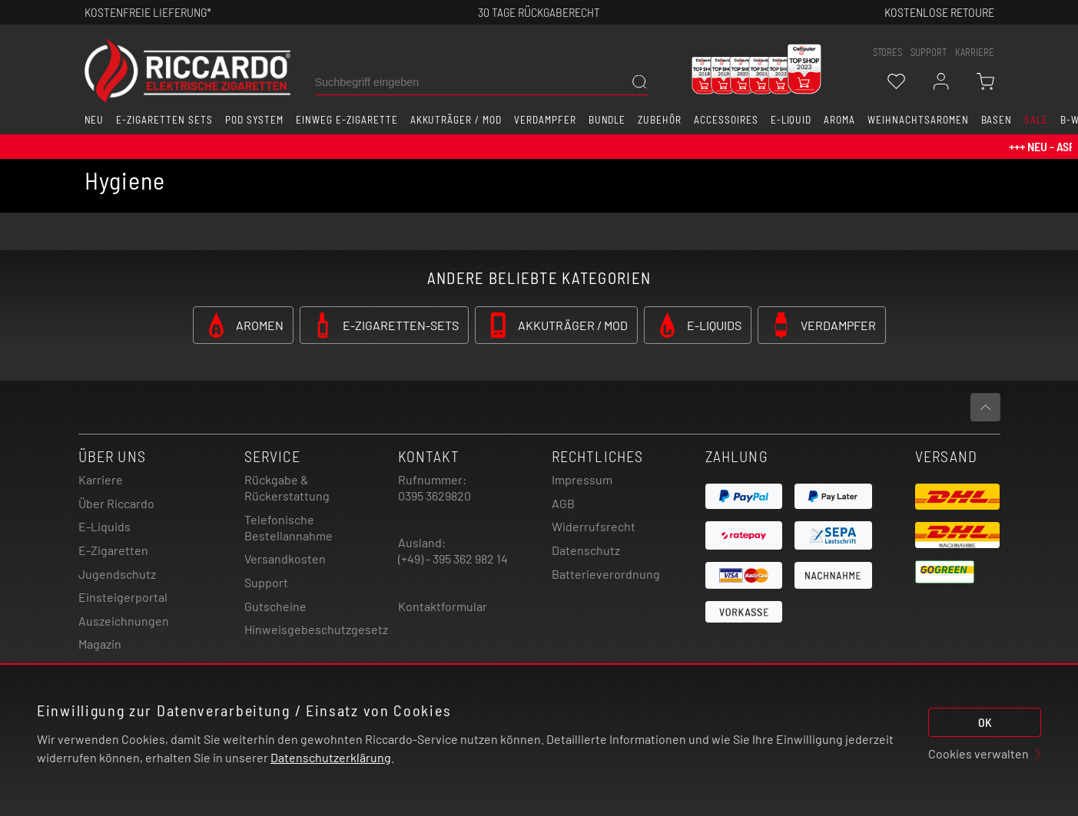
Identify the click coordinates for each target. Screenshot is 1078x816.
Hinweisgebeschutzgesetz (316, 629)
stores (887, 52)
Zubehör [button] (660, 120)
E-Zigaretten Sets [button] (164, 120)
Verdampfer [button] (545, 120)
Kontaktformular (442, 606)
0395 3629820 (434, 495)
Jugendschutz (117, 574)
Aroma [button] (839, 120)
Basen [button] (997, 120)
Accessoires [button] (726, 120)
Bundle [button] (607, 120)
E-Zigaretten (113, 550)
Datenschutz (586, 550)
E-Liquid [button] (791, 120)
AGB (563, 503)
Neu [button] (94, 120)
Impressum (582, 479)
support (928, 52)
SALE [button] (1036, 120)
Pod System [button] (254, 120)
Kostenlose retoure (939, 12)
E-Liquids (104, 526)
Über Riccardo (116, 503)
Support (266, 582)
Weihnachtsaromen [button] (917, 120)
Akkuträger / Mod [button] (456, 120)
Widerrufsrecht (593, 526)
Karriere (974, 52)
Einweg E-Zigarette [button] (346, 120)
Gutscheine (275, 606)
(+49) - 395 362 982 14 (453, 558)
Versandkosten (285, 558)
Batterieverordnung (606, 574)
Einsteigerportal (123, 597)
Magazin (99, 643)
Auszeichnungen (123, 620)
